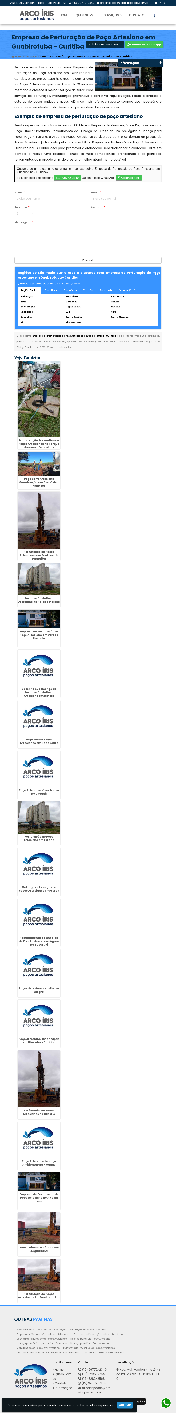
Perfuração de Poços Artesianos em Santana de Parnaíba (39, 555)
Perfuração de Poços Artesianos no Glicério (39, 1112)
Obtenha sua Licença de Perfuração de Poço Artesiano (48, 1353)
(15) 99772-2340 (83, 3)
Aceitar (125, 1405)
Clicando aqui (129, 178)
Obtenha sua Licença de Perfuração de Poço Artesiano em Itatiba (39, 693)
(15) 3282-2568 (93, 1379)
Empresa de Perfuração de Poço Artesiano (98, 1334)
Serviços (113, 15)
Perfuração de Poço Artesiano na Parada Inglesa (39, 600)
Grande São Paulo (129, 290)
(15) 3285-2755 (93, 1375)
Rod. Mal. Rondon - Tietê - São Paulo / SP (39, 3)
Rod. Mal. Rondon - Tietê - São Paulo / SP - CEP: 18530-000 (138, 1374)
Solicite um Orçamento (105, 45)
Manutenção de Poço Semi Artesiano (38, 1348)
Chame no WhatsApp (144, 45)
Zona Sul (88, 290)
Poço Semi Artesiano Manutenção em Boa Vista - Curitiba (39, 483)
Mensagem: (23, 223)
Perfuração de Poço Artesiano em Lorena (39, 838)
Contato (136, 15)
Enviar (88, 261)
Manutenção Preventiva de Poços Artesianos (89, 1348)
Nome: (19, 193)
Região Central (29, 290)
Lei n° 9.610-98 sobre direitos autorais (54, 347)
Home (64, 15)
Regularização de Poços (52, 1330)
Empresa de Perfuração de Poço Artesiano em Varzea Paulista (39, 635)
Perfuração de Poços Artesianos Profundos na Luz (39, 1296)
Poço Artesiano (25, 1330)
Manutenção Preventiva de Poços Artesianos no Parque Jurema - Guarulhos (38, 444)
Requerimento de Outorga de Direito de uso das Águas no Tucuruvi (39, 941)
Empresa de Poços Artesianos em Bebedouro (39, 741)
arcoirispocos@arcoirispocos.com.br (124, 3)
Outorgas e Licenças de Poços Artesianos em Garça (39, 889)
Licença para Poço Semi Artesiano (90, 1344)
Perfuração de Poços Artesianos (88, 1330)
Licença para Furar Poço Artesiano (90, 1339)
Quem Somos (86, 15)
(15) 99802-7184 (94, 1384)
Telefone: (22, 208)
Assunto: (98, 208)
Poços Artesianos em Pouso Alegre (39, 990)
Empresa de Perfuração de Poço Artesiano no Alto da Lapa (39, 1198)
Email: (96, 193)
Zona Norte (51, 290)
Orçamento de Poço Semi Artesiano (104, 1353)
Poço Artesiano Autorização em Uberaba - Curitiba (38, 1041)
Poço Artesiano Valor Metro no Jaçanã (39, 792)
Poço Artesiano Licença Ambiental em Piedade (39, 1163)
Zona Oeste (70, 290)
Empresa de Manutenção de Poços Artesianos (43, 1334)
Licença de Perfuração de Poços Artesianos (42, 1339)
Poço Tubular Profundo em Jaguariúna (39, 1249)
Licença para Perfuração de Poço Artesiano (42, 1344)
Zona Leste (106, 290)
